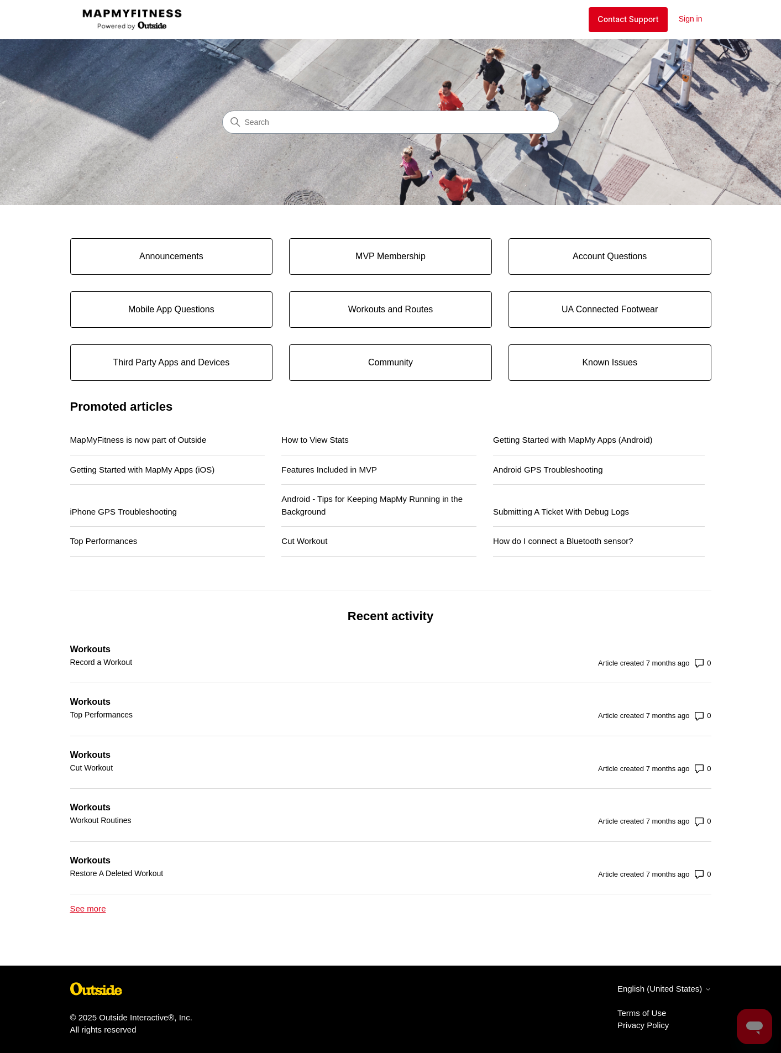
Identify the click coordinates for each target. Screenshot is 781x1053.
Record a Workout (101, 662)
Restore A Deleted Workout (117, 873)
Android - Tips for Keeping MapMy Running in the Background (372, 505)
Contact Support (627, 19)
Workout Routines (101, 820)
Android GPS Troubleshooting (547, 469)
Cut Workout (304, 541)
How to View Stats (314, 439)
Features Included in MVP (329, 469)
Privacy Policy (643, 1025)
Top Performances (104, 541)
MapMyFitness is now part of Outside (138, 439)
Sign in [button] (691, 18)
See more (88, 908)
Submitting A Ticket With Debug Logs (561, 511)
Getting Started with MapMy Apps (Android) (572, 439)
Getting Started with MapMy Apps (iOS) (142, 469)
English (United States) (664, 988)
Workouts (90, 649)
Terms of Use (641, 1013)
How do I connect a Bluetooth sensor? (563, 541)
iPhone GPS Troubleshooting (123, 511)
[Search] (391, 122)
